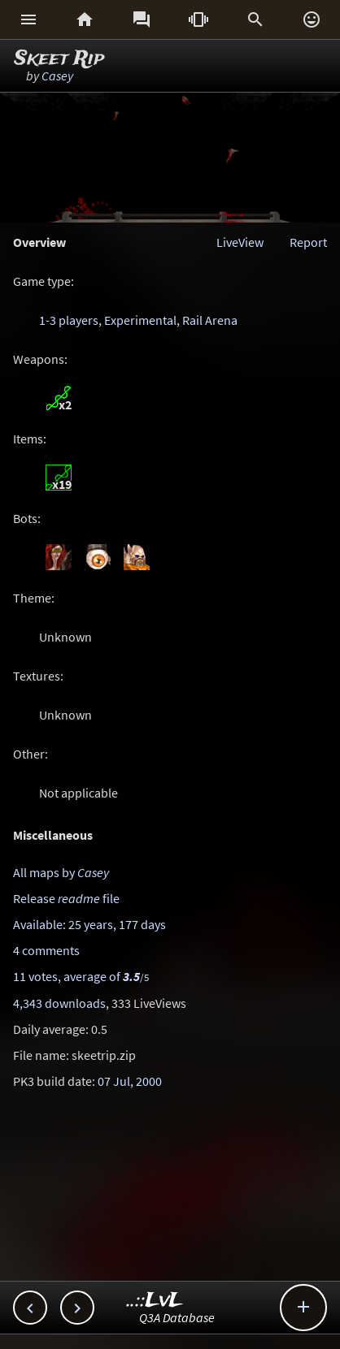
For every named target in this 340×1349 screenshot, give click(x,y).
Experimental (140, 320)
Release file (66, 898)
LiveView (240, 242)
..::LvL (155, 1300)
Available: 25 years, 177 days (89, 924)
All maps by (61, 872)
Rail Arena (210, 320)
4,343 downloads (59, 1003)
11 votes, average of (81, 976)
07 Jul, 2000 (130, 1081)
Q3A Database (177, 1317)
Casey (57, 75)
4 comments (46, 950)
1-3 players (68, 320)
